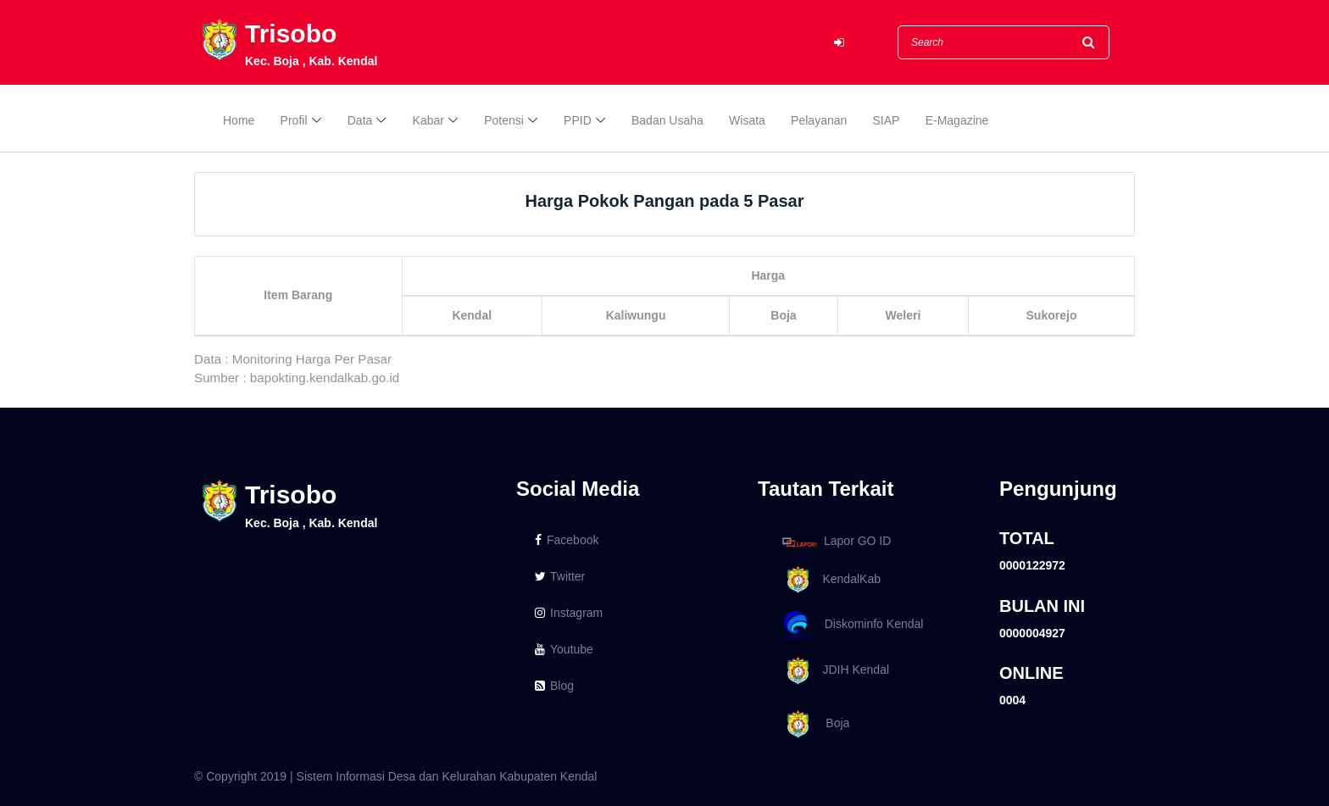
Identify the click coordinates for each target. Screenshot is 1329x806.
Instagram (569, 613)
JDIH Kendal (832, 671)
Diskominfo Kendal (852, 625)
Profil (294, 120)
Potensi (504, 120)
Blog (554, 685)
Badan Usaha (667, 120)
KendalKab (828, 580)
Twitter (560, 576)
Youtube (564, 649)
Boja (812, 724)
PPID (578, 120)
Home (238, 120)
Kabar (428, 120)
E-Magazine (957, 120)
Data (360, 120)
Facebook (566, 540)
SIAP (886, 120)
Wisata (747, 120)
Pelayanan (819, 120)
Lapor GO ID (836, 542)
